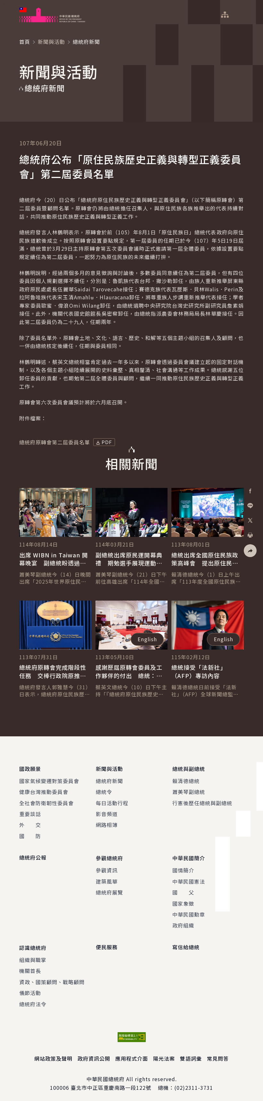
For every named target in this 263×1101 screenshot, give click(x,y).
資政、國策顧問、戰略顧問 (52, 978)
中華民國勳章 (188, 912)
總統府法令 (32, 1000)
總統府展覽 (109, 890)
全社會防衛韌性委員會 (46, 802)
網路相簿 (107, 824)
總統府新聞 (109, 779)
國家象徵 (183, 901)
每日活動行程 (112, 802)
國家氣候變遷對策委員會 (49, 779)
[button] (250, 550)
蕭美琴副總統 (188, 791)
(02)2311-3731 (193, 1084)
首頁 (24, 41)
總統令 (104, 791)
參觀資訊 (107, 868)
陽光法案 (164, 1055)
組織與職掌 (32, 956)
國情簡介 (183, 868)
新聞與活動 (51, 41)
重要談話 (30, 813)
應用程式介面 (131, 1055)
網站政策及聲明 (53, 1055)
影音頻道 (107, 813)
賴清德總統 (186, 779)
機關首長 (30, 967)
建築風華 (107, 879)
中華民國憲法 (188, 879)
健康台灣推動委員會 (43, 791)
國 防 (30, 834)
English (147, 639)
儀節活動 (30, 989)
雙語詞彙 (191, 1055)
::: (4, 3)
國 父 (183, 890)
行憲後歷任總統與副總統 (202, 802)
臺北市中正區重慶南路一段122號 (111, 1084)
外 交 (30, 824)
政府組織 (183, 923)
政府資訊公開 (94, 1055)
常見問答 (218, 1055)
